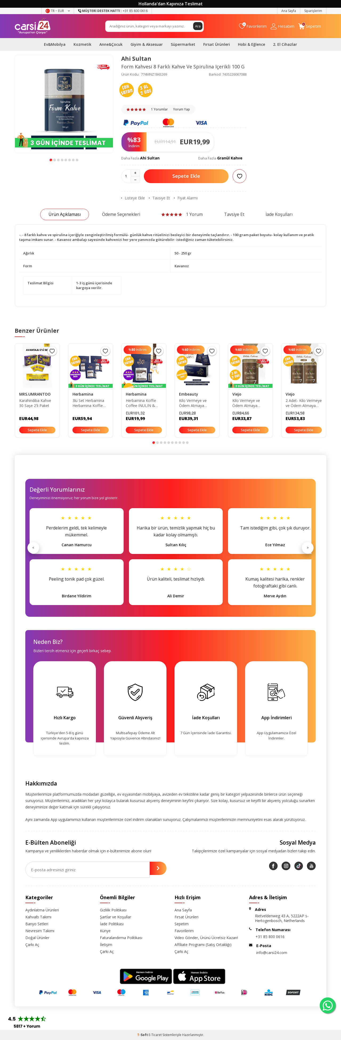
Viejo (236, 394)
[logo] (33, 26)
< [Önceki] (33, 547)
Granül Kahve (229, 158)
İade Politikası (112, 923)
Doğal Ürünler (37, 937)
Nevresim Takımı (39, 930)
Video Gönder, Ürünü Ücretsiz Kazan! (206, 937)
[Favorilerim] (253, 26)
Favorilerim (184, 930)
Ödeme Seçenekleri (121, 214)
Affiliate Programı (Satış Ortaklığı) (203, 944)
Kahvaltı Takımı (38, 916)
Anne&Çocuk (111, 44)
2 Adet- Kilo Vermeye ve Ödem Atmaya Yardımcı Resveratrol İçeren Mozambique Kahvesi (304, 403)
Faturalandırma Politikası (121, 937)
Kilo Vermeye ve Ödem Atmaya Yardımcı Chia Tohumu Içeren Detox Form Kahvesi (196, 403)
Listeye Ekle (133, 198)
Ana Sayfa (288, 11)
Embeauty (188, 394)
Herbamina (82, 394)
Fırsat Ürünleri (216, 44)
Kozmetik (82, 44)
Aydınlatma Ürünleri (42, 909)
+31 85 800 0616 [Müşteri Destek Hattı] (113, 11)
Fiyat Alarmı (186, 198)
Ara (198, 25)
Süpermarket (183, 44)
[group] (64, 104)
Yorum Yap (181, 109)
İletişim (106, 944)
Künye (105, 930)
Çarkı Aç (32, 944)
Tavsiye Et (159, 198)
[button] (51, 160)
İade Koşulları (279, 214)
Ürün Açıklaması (64, 214)
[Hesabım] (282, 26)
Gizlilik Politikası (113, 909)
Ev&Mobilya (55, 44)
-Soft (143, 1035)
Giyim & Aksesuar (147, 44)
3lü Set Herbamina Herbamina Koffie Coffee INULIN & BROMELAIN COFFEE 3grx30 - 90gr (88, 403)
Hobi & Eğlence (251, 44)
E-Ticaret (155, 1035)
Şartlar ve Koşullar (115, 916)
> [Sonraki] (308, 547)
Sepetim (181, 923)
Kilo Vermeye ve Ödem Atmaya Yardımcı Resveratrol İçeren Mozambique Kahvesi (250, 403)
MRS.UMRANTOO (35, 394)
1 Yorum (182, 214)
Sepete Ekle (186, 176)
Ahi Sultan (136, 58)
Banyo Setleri (36, 923)
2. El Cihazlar (285, 44)
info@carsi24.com (271, 952)
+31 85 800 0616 (270, 936)
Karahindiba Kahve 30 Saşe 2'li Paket (35, 403)
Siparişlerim (313, 11)
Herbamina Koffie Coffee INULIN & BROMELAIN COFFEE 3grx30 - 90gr (141, 403)
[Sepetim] (309, 26)
